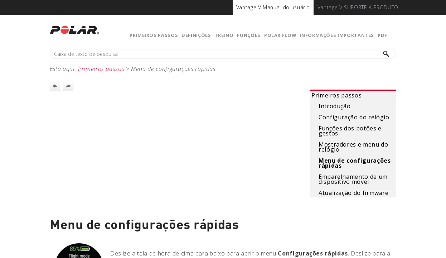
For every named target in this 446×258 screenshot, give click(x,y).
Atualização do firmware (354, 193)
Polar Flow (280, 35)
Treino (224, 35)
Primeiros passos (154, 35)
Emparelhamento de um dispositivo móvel (353, 179)
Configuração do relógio (354, 117)
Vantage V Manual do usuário (273, 7)
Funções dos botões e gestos (350, 130)
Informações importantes (337, 35)
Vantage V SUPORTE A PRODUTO (357, 7)
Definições (196, 35)
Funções (248, 35)
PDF (382, 35)
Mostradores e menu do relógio (353, 146)
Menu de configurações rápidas (355, 163)
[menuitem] (273, 7)
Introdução (334, 106)
